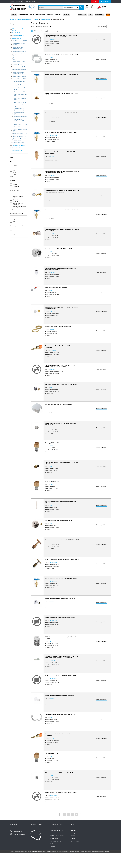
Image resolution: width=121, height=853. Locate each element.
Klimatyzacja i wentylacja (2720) (18, 29)
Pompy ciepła (58, 14)
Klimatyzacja (50, 14)
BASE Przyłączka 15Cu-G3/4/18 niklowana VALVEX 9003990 (61, 384)
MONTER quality (99, 14)
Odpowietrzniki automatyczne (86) (19, 119)
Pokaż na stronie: (101, 26)
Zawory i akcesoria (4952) (19, 78)
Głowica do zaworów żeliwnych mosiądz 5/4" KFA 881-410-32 (61, 210)
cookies (26, 851)
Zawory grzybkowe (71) (20, 102)
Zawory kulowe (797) (19, 81)
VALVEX (51, 97)
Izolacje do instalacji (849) (19, 51)
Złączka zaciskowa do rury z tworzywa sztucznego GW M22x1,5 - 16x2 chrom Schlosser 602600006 (62, 191)
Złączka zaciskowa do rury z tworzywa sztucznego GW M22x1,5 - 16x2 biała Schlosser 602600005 (62, 171)
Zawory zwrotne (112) (19, 92)
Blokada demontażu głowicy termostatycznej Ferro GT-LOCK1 (61, 54)
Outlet (108, 14)
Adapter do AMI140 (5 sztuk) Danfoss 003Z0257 (58, 326)
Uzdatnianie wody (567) (19, 67)
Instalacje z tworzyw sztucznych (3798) (18, 48)
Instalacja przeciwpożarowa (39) (20, 58)
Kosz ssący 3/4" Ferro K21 (52, 443)
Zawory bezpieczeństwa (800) (20, 99)
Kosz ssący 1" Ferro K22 (51, 753)
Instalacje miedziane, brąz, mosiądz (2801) (19, 139)
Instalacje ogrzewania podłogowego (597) (18, 72)
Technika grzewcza (23, 14)
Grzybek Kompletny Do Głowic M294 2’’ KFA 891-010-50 (60, 617)
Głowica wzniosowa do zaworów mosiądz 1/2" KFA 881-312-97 (62, 540)
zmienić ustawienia (91, 851)
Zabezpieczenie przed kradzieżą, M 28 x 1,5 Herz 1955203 (60, 714)
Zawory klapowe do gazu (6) (20, 95)
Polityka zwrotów (54, 833)
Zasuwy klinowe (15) (19, 127)
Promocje (73, 833)
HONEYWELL (53, 350)
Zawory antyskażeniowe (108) (20, 105)
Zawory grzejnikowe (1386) (19, 84)
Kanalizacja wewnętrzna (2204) (19, 44)
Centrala (73, 843)
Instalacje (32, 14)
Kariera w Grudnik (75, 841)
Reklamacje (53, 843)
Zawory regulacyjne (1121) (19, 113)
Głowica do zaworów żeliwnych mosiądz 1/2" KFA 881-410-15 (61, 74)
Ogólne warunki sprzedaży (56, 830)
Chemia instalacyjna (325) (19, 61)
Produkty (13, 14)
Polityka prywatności (55, 838)
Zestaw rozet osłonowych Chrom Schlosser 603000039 (60, 598)
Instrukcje (52, 846)
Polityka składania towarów (57, 835)
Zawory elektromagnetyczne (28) (20, 123)
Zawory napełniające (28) (20, 116)
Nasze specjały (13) (17, 150)
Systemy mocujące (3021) (19, 69)
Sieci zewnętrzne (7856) (18, 35)
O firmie (73, 838)
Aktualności (73, 830)
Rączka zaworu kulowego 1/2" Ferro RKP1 (56, 287)
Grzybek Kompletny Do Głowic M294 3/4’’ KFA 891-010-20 (60, 792)
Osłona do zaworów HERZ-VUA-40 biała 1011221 (58, 404)
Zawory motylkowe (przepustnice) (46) (19, 109)
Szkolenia (73, 835)
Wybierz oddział (18, 831)
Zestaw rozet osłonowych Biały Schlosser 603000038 (59, 695)
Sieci (37, 14)
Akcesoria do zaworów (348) (20, 88)
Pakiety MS (66, 14)
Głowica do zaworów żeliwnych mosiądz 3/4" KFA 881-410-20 (61, 132)
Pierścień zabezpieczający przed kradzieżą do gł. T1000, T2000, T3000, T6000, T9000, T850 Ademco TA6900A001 (61, 657)
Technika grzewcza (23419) (19, 145)
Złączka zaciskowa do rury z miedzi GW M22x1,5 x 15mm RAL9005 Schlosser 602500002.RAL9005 (60, 366)
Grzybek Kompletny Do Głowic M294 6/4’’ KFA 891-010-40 (60, 675)
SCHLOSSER (52, 39)
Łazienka (42, 14)
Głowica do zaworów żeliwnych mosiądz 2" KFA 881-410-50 (61, 578)
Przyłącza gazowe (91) (18, 142)
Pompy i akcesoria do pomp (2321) (20, 130)
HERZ (51, 251)
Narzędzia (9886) (16, 148)
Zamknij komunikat (104, 851)
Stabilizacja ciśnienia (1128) (20, 133)
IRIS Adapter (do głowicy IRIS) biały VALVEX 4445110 (59, 773)
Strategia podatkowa (55, 841)
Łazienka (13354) (16, 33)
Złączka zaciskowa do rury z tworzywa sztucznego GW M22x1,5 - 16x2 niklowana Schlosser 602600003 (62, 36)
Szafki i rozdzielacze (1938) (20, 40)
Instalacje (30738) (16, 38)
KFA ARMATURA (53, 77)
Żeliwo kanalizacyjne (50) (19, 136)
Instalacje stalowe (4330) (19, 76)
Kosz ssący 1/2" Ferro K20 (52, 481)
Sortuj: (32, 26)
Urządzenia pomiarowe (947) (19, 54)
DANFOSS (52, 156)
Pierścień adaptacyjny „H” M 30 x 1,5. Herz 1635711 (58, 520)
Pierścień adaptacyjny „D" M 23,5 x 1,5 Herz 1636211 (58, 249)
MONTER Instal (82, 14)
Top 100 (91, 14)
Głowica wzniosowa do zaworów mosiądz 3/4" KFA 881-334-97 (62, 559)
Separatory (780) (17, 64)
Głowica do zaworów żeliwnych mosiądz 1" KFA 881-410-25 (61, 113)
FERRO (51, 57)
